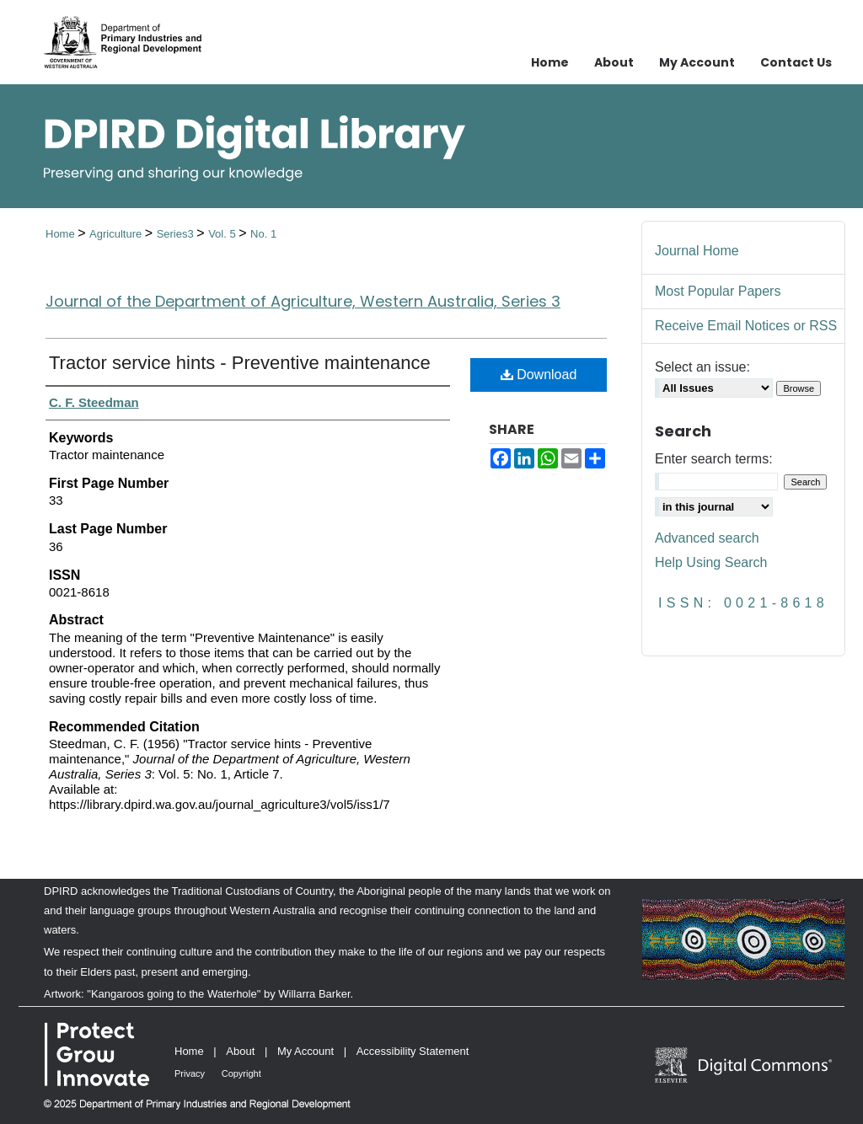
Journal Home (697, 251)
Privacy (189, 1073)
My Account (305, 1051)
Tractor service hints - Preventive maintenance (240, 362)
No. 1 (263, 233)
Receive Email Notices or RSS (746, 325)
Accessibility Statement (412, 1051)
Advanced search (707, 538)
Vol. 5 (223, 233)
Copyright (241, 1073)
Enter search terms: (714, 459)
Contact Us (796, 62)
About (240, 1051)
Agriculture (117, 233)
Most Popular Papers (717, 291)
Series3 (177, 233)
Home (62, 233)
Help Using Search (711, 562)
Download (539, 374)
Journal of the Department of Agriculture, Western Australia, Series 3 (303, 301)
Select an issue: (702, 367)
